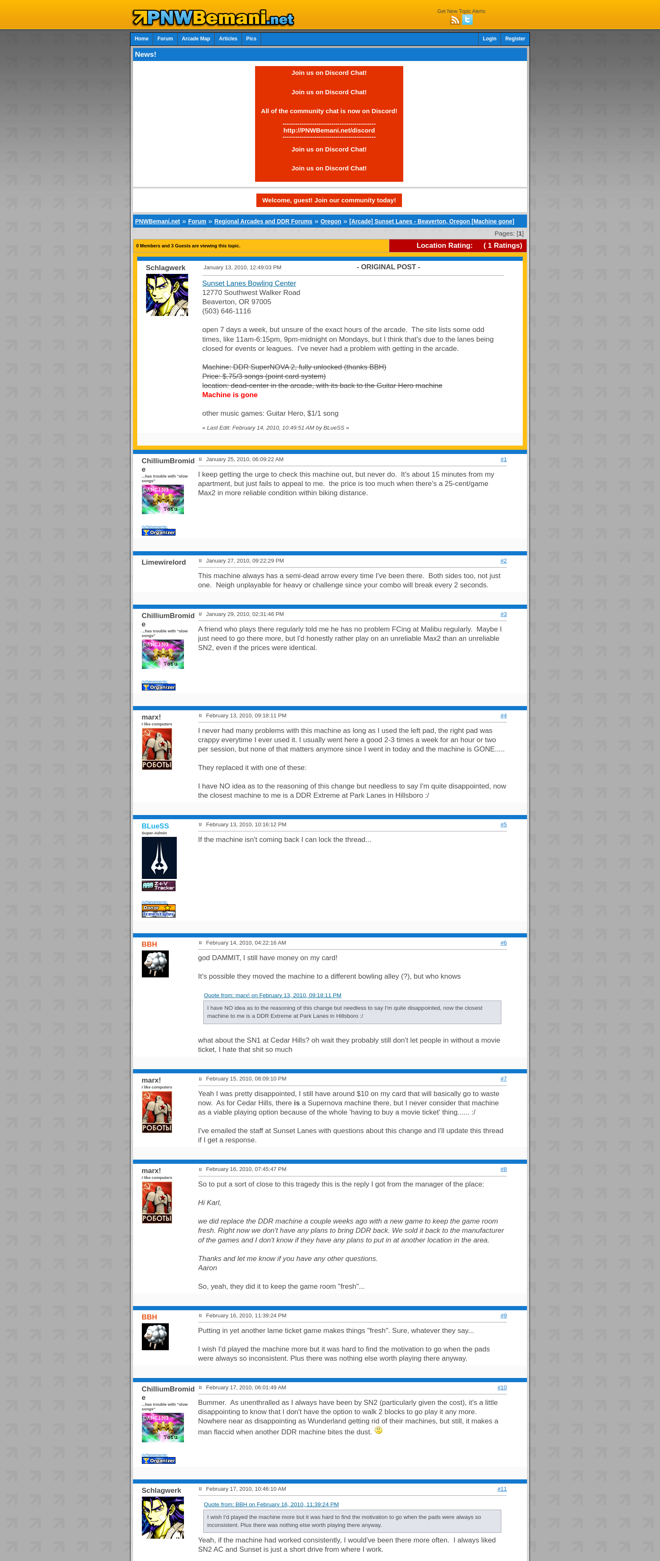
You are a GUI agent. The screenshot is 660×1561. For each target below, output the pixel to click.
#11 (502, 1489)
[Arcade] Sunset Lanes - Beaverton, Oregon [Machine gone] (431, 221)
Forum (165, 39)
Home (142, 39)
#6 (503, 943)
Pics (251, 39)
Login (489, 39)
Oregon (330, 221)
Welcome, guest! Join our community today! (329, 200)
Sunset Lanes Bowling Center (249, 283)
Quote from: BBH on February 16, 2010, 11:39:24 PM (271, 1504)
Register (515, 39)
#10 (502, 1387)
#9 (503, 1315)
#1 (503, 459)
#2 (503, 561)
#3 (503, 614)
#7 (503, 1078)
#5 (503, 824)
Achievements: (155, 526)
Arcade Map (196, 39)
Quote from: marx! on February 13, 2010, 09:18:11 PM (272, 995)
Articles (228, 39)
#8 (503, 1169)
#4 (503, 715)
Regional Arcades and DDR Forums (263, 221)
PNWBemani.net (157, 221)
